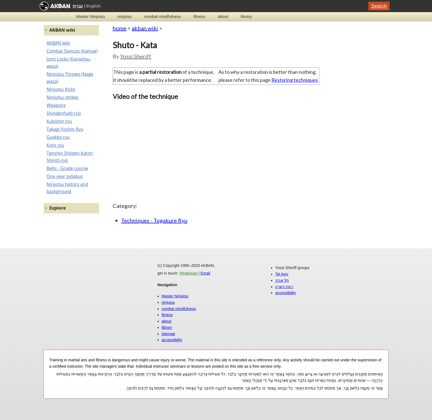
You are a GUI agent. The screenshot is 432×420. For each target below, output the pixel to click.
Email (205, 273)
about (223, 16)
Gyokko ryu (58, 137)
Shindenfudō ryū (64, 113)
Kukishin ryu (59, 121)
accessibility (172, 340)
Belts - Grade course (67, 168)
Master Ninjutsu (90, 16)
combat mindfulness (162, 16)
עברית (78, 6)
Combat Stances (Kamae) (72, 51)
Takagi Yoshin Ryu (65, 129)
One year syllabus (65, 176)
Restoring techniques (294, 80)
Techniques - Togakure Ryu (154, 220)
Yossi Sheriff (135, 56)
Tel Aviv (281, 274)
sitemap (168, 334)
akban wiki (145, 28)
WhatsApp (189, 273)
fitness (199, 16)
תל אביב (282, 280)
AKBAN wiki (58, 43)
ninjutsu (124, 16)
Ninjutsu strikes (63, 97)
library (246, 16)
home (119, 28)
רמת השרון (284, 286)
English (93, 6)
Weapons (56, 105)
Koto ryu (55, 145)
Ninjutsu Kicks (61, 89)
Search (379, 6)
